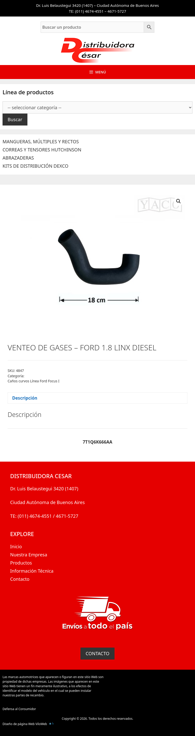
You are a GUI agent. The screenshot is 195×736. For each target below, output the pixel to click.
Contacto (19, 579)
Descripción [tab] (24, 398)
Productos (21, 563)
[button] (178, 201)
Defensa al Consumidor (19, 709)
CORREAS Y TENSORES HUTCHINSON (42, 150)
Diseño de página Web (19, 724)
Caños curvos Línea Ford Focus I (33, 381)
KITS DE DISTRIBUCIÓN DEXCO (35, 166)
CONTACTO (97, 653)
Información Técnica (32, 571)
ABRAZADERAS (18, 158)
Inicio (16, 546)
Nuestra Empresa (28, 555)
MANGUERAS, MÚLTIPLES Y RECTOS (41, 141)
